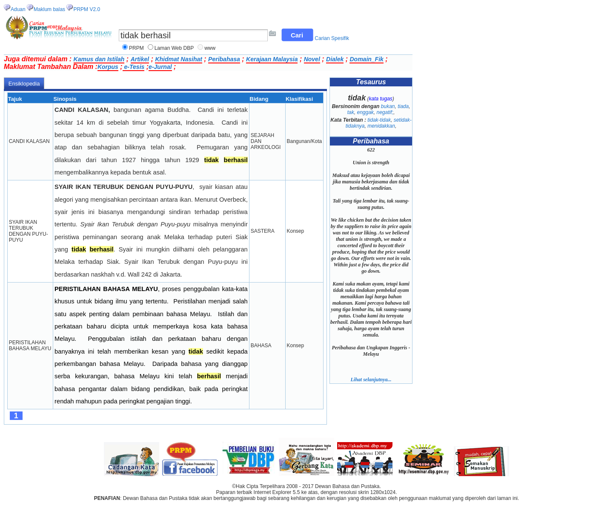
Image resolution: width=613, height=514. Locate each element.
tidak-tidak (379, 120)
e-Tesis (134, 66)
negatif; (385, 112)
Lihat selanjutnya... (370, 380)
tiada (403, 106)
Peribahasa (224, 59)
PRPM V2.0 (86, 9)
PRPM (136, 48)
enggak (365, 112)
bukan (388, 106)
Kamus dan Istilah (99, 59)
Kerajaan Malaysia (272, 59)
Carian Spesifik (332, 38)
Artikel (140, 59)
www (209, 48)
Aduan (18, 9)
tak (350, 112)
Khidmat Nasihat (178, 59)
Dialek (335, 59)
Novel (312, 59)
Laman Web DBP (174, 48)
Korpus (107, 66)
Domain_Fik (366, 59)
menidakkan (381, 126)
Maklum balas (49, 9)
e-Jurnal (160, 66)
